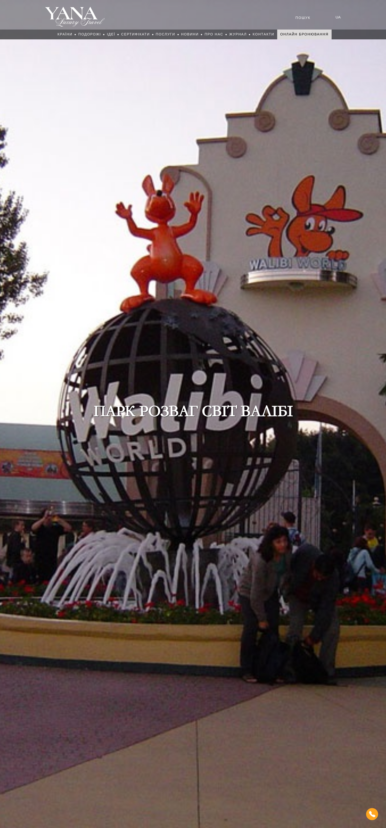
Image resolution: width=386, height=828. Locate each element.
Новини (190, 34)
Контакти (263, 34)
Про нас (214, 34)
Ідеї (111, 34)
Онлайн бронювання (304, 34)
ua (338, 17)
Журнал (238, 34)
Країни (64, 34)
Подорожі (89, 34)
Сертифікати (135, 34)
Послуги (165, 34)
